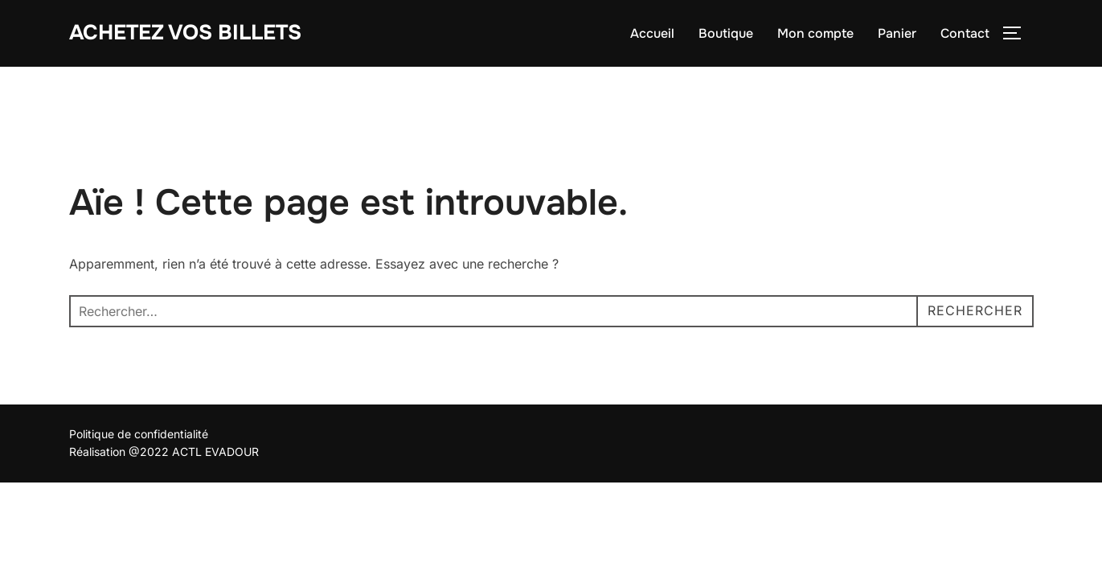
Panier (897, 33)
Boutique (725, 33)
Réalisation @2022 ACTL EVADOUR (164, 451)
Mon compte (815, 33)
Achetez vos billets (185, 32)
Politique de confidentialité (138, 434)
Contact (964, 33)
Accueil (652, 33)
